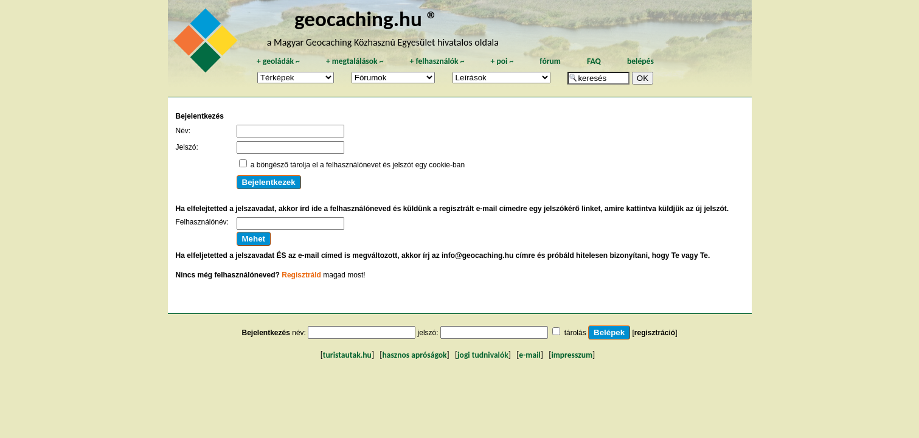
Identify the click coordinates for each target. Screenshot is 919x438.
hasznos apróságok (414, 355)
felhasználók (436, 61)
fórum (550, 61)
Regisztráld (301, 275)
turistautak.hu (347, 355)
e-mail (529, 355)
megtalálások (355, 61)
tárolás (575, 332)
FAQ (594, 61)
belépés (640, 61)
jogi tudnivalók (482, 355)
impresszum (571, 355)
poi (501, 61)
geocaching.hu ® (366, 18)
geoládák (278, 61)
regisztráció (654, 332)
